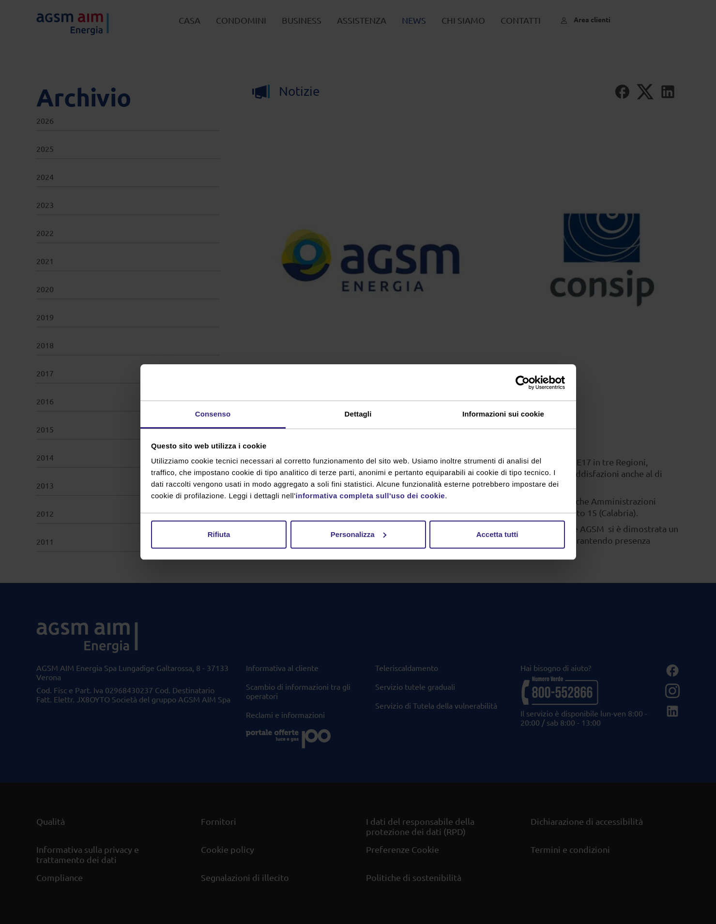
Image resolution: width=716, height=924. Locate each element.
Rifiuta (219, 534)
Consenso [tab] (212, 414)
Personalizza (358, 534)
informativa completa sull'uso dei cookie (370, 496)
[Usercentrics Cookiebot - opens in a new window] (522, 382)
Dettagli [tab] (358, 414)
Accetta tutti (497, 534)
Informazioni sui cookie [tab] (503, 414)
